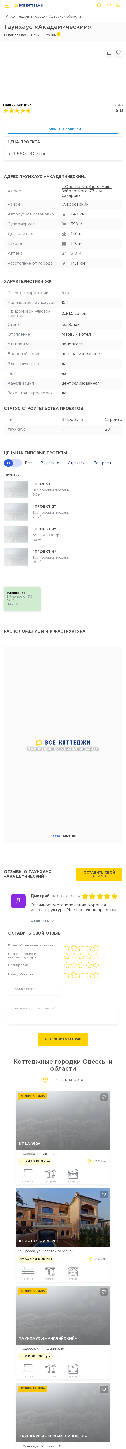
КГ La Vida (30, 1143)
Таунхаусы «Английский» (48, 1338)
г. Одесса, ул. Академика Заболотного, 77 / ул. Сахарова (87, 191)
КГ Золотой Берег (39, 1241)
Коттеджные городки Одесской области (45, 16)
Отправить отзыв (63, 1039)
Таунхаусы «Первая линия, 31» (53, 1436)
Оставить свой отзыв (99, 874)
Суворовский (75, 204)
